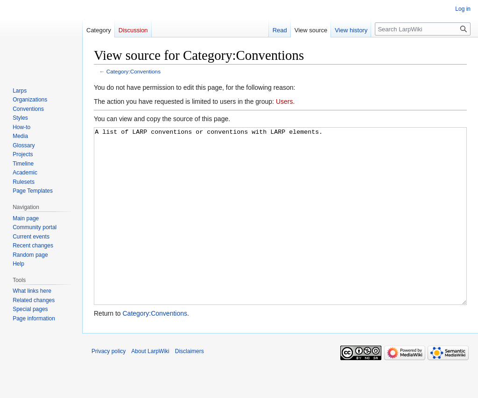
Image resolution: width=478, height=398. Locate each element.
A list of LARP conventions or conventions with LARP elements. (280, 233)
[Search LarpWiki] (423, 29)
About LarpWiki (150, 386)
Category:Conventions (133, 71)
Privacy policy (108, 386)
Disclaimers (189, 386)
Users (284, 101)
